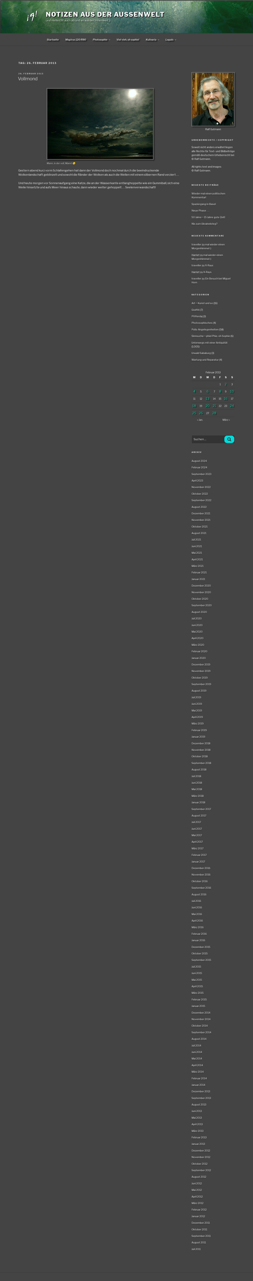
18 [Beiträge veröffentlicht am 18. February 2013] (194, 406)
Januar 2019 (198, 736)
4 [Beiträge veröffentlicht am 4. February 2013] (194, 391)
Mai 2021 (197, 552)
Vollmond (28, 78)
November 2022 (201, 487)
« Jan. (200, 419)
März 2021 (197, 565)
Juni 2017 (197, 828)
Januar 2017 (198, 861)
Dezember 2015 (201, 946)
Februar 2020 (199, 651)
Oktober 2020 (200, 598)
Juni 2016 (197, 907)
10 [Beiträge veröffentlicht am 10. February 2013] (232, 391)
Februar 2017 (199, 854)
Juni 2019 (197, 703)
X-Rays (209, 265)
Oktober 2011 (199, 1229)
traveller (196, 244)
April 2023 (197, 480)
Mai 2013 (197, 1117)
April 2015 (197, 986)
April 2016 (197, 920)
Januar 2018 (198, 802)
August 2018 (199, 769)
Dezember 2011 (201, 1222)
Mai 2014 (197, 1058)
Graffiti (196, 309)
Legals (171, 39)
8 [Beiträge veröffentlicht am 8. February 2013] (220, 391)
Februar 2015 (199, 999)
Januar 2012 (198, 1216)
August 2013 (199, 1104)
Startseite (53, 39)
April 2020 (197, 638)
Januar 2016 (198, 940)
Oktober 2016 (200, 881)
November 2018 (201, 749)
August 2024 (199, 460)
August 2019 (199, 690)
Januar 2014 (198, 1084)
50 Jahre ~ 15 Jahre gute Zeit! (208, 217)
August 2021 (199, 533)
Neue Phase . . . (200, 210)
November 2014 (201, 1019)
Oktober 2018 (200, 756)
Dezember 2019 (201, 664)
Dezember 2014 (201, 1012)
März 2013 (197, 1130)
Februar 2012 (199, 1209)
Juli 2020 (197, 618)
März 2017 (197, 848)
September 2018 (201, 763)
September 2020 (202, 605)
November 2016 (201, 874)
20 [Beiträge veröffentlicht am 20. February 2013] (208, 406)
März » (226, 419)
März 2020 (198, 644)
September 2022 (201, 500)
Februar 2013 (199, 1137)
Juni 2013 (197, 1111)
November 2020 (201, 592)
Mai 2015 (197, 979)
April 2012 (197, 1196)
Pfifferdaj (197, 316)
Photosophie (102, 39)
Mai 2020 (197, 631)
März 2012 (197, 1203)
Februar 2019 (199, 730)
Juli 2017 (196, 822)
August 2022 (199, 506)
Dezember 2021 (201, 513)
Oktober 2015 (200, 953)
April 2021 (197, 559)
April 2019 (197, 717)
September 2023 (201, 474)
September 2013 (201, 1098)
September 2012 (201, 1170)
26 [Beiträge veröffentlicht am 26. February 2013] (201, 413)
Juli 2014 (196, 1045)
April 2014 (197, 1065)
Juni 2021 (197, 546)
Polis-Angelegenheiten (205, 329)
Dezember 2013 (201, 1091)
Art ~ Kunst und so (202, 303)
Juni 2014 (197, 1052)
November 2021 (201, 519)
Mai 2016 (197, 914)
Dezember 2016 (201, 868)
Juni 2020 (197, 625)
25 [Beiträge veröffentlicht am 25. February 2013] (194, 413)
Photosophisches (202, 322)
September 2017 (201, 809)
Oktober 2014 (200, 1025)
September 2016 (201, 887)
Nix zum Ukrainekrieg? (205, 223)
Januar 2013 (198, 1143)
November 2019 (201, 670)
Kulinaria (153, 39)
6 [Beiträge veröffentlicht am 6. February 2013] (208, 391)
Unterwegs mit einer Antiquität (210, 342)
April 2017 (197, 841)
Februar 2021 (199, 572)
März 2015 (198, 992)
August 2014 (199, 1038)
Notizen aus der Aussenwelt (105, 14)
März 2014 (198, 1071)
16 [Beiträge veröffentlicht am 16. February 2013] (226, 399)
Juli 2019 (196, 697)
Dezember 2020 (201, 585)
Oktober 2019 (200, 677)
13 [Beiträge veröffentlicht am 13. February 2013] (207, 399)
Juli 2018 (196, 776)
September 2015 (201, 959)
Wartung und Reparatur (205, 359)
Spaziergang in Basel (204, 204)
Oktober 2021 (199, 526)
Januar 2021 (198, 579)
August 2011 (199, 1242)
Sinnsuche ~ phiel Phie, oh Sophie (211, 335)
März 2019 (198, 723)
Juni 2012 (197, 1183)
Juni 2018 (197, 782)
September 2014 (201, 1032)
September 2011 (201, 1235)
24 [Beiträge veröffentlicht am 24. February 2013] (232, 406)
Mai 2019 (197, 710)
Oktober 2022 (200, 493)
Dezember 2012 (201, 1150)
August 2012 (199, 1176)
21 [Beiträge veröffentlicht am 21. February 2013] (214, 406)
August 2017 (199, 815)
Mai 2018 (197, 789)
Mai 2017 (197, 835)
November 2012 (201, 1157)
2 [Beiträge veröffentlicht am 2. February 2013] (226, 384)
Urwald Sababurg (201, 353)
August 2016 (199, 894)
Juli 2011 (196, 1249)
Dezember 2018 (201, 743)
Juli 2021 (196, 539)
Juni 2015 (197, 973)
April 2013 (197, 1124)
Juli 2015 (196, 966)
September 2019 (201, 684)
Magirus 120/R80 (75, 39)
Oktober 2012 (199, 1163)
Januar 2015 (198, 1005)
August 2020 (199, 611)
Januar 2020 (199, 657)
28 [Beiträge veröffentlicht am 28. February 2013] (214, 413)
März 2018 (198, 795)
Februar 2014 (199, 1078)
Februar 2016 (199, 933)
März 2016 (198, 927)
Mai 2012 (197, 1189)
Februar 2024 (199, 467)
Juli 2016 (196, 900)
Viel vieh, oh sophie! (127, 39)
